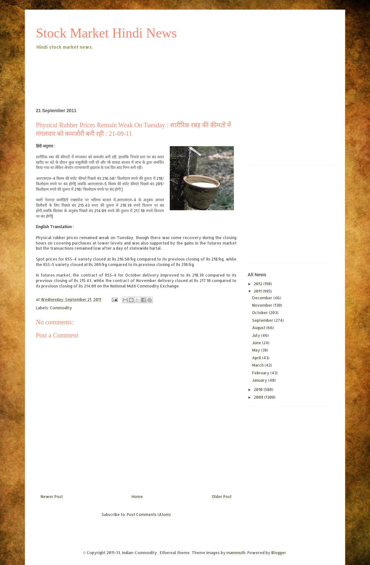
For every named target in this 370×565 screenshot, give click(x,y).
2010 (259, 389)
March (258, 365)
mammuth (235, 552)
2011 (258, 291)
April (257, 357)
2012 (258, 283)
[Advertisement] (152, 68)
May (256, 350)
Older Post (222, 496)
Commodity (61, 307)
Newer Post (52, 496)
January (260, 380)
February (261, 372)
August (259, 327)
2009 (259, 397)
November (262, 305)
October (260, 312)
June (257, 342)
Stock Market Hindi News (106, 33)
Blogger (278, 552)
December (262, 297)
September (263, 320)
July (256, 335)
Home (137, 496)
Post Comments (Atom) (149, 514)
